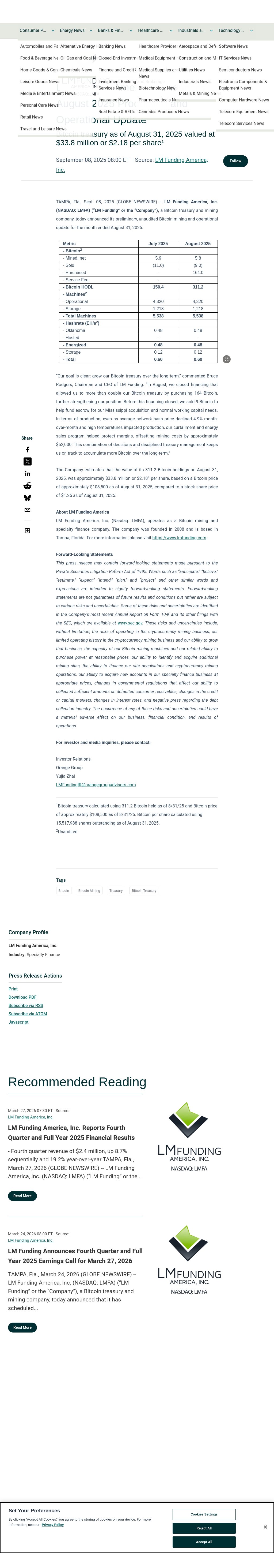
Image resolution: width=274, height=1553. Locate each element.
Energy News (72, 30)
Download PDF (23, 997)
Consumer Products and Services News (33, 30)
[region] (137, 1527)
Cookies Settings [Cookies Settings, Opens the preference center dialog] (204, 1514)
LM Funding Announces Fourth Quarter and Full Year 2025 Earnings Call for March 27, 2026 (75, 1256)
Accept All (204, 1542)
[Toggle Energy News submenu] (91, 30)
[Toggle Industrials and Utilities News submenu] (211, 30)
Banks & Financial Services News (111, 30)
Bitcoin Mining (89, 891)
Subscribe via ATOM (28, 1013)
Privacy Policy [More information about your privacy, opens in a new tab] (53, 1525)
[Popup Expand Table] (227, 359)
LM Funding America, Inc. (31, 1117)
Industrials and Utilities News (191, 30)
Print (13, 988)
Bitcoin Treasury (144, 891)
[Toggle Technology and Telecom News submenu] (251, 30)
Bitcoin (64, 891)
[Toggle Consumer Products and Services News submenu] (53, 30)
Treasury (116, 891)
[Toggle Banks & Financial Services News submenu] (131, 30)
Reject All (204, 1528)
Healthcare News (151, 30)
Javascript (18, 1022)
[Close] (265, 1527)
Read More (22, 1196)
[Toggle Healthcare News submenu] (171, 30)
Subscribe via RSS (26, 1005)
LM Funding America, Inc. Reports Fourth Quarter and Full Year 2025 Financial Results (71, 1133)
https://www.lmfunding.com (179, 537)
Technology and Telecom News (231, 30)
